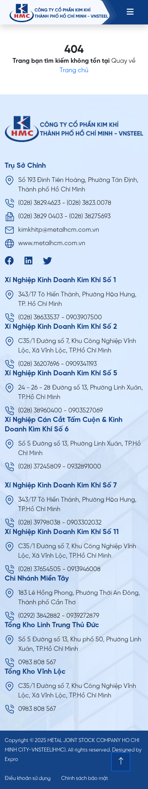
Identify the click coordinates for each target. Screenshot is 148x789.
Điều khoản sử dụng (28, 778)
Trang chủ (74, 70)
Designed (123, 750)
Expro (11, 759)
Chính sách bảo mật (84, 778)
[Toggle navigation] (130, 12)
